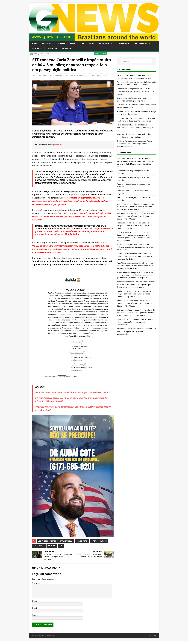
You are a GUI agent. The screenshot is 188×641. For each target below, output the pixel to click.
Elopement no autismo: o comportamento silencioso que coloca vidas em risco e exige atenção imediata (134, 237)
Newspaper (37, 48)
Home (34, 43)
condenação (82, 541)
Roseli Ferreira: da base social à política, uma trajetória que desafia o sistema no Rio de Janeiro (135, 247)
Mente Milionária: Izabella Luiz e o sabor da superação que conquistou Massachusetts (135, 322)
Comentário (36, 583)
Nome (35, 601)
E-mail (35, 608)
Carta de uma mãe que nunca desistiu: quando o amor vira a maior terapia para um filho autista (136, 312)
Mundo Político (106, 43)
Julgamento (39, 546)
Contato (66, 48)
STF (60, 546)
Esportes (60, 43)
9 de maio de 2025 (41, 75)
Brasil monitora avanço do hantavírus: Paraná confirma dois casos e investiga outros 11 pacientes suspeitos (134, 143)
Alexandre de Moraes (47, 541)
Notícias (99, 75)
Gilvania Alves (57, 75)
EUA (82, 43)
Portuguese (36, 53)
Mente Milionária (142, 43)
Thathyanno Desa (124, 291)
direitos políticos (99, 541)
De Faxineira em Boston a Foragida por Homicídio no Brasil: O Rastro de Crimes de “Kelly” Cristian (135, 216)
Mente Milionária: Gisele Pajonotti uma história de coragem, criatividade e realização (73, 392)
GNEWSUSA (58, 145)
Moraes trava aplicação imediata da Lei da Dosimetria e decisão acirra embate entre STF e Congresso (135, 91)
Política (51, 546)
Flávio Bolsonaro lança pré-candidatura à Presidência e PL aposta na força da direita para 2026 (135, 127)
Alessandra (121, 223)
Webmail (152, 635)
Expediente (52, 48)
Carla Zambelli (66, 541)
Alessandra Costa (123, 213)
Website (35, 615)
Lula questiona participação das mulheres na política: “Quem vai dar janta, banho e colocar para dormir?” (135, 207)
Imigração (124, 43)
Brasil (73, 43)
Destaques (47, 43)
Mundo (82, 75)
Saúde (91, 43)
